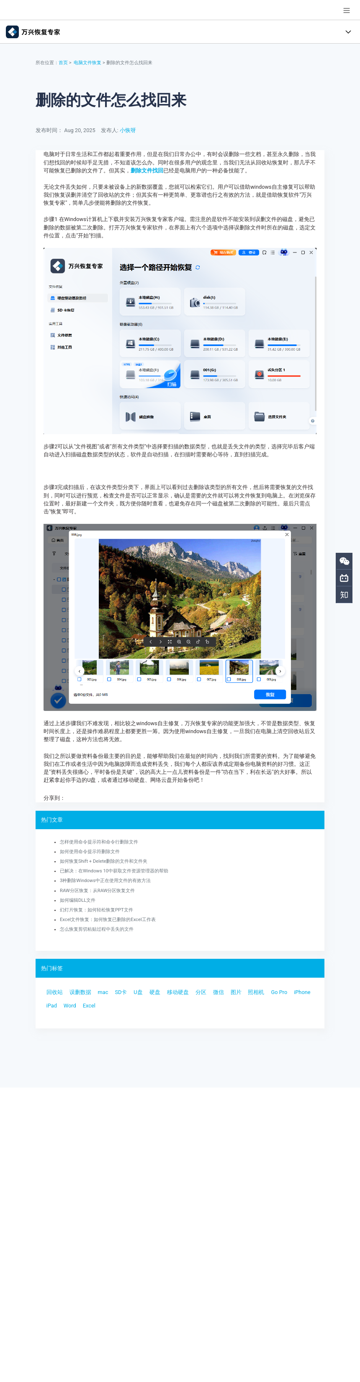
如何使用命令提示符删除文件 (90, 851)
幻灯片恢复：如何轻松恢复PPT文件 (96, 910)
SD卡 (121, 992)
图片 (236, 992)
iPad (51, 1005)
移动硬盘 (178, 992)
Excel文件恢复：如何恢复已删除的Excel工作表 (108, 919)
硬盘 (154, 992)
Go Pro (279, 992)
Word (70, 1005)
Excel (89, 1005)
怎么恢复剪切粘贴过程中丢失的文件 (97, 929)
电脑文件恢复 (87, 62)
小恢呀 (128, 130)
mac (103, 992)
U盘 (138, 992)
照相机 (256, 992)
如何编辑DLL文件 (77, 900)
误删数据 (80, 992)
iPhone (302, 992)
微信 (218, 992)
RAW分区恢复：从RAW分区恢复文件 (97, 890)
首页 (63, 62)
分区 (200, 992)
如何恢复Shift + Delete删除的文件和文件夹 (104, 861)
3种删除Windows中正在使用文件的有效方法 (105, 880)
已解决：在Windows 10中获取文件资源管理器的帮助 (114, 871)
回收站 (54, 992)
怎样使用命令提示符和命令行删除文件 (99, 842)
